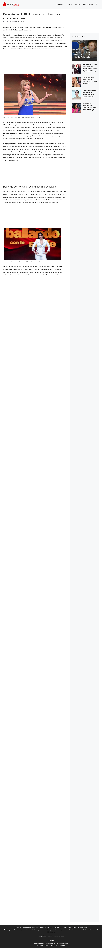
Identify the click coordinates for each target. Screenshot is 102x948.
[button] (96, 4)
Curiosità (59, 4)
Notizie (77, 4)
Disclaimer (62, 945)
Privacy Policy (54, 945)
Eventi (69, 4)
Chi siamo (40, 945)
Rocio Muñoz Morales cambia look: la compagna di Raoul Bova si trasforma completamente (89, 94)
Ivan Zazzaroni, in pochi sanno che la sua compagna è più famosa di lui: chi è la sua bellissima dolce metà (90, 68)
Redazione (47, 945)
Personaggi (88, 4)
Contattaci (62, 936)
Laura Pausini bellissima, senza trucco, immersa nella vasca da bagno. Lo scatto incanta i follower (90, 107)
